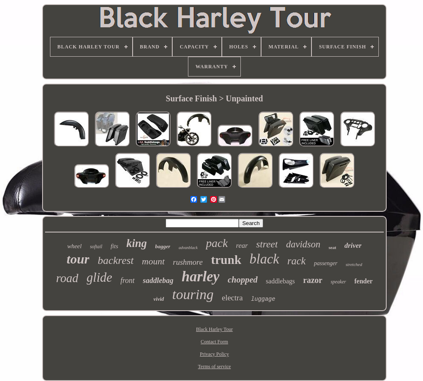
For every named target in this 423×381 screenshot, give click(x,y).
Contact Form (214, 342)
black (264, 259)
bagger (163, 246)
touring (193, 294)
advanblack (187, 247)
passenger (325, 263)
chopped (242, 280)
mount (153, 261)
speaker (338, 282)
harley (200, 276)
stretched (354, 264)
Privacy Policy (214, 354)
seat (332, 247)
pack (217, 243)
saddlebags (280, 281)
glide (99, 277)
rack (297, 260)
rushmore (188, 262)
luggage (263, 299)
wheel (74, 246)
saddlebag (158, 280)
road (67, 278)
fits (114, 246)
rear (242, 245)
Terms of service (214, 366)
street (267, 244)
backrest (115, 260)
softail (96, 246)
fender (363, 281)
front (128, 280)
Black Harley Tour (214, 329)
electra (232, 297)
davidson (303, 244)
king (136, 243)
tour (78, 259)
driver (353, 245)
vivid (159, 299)
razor (313, 280)
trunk (226, 259)
